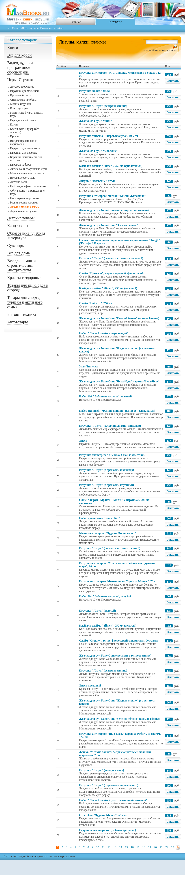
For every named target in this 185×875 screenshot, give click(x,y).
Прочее (14, 136)
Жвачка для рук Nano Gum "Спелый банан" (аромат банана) (119, 318)
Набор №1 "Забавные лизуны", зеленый (105, 396)
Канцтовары (17, 225)
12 (108, 847)
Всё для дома (18, 253)
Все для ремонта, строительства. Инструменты (22, 265)
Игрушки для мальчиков (25, 148)
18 (143, 847)
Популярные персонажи (25, 198)
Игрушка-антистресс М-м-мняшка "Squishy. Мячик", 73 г (117, 581)
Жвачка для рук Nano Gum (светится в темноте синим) (115, 655)
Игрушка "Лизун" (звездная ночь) (101, 770)
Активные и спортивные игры (28, 168)
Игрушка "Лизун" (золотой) (97, 610)
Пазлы (14, 124)
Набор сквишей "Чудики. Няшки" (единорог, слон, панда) (117, 410)
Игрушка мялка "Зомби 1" (96, 90)
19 (149, 847)
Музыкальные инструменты (27, 173)
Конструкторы (19, 108)
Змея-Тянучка (88, 366)
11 (103, 847)
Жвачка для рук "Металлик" (98, 150)
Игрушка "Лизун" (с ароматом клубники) (106, 484)
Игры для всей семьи (23, 120)
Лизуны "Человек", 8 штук (97, 180)
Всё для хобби (19, 55)
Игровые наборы (20, 164)
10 (97, 847)
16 (132, 847)
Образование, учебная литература (26, 235)
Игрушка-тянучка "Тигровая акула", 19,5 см (108, 135)
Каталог (115, 22)
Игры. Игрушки (30, 28)
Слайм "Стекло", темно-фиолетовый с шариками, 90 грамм (118, 640)
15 (126, 847)
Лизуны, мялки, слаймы (24, 206)
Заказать (173, 80)
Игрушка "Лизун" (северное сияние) (103, 105)
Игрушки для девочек (23, 152)
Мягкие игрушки (20, 103)
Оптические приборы (23, 99)
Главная (75, 22)
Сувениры (16, 245)
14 (120, 847)
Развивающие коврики (24, 202)
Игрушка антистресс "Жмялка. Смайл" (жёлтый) (112, 454)
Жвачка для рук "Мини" (95, 120)
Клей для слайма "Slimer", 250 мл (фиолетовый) (110, 165)
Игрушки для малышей (24, 90)
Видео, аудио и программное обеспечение (20, 67)
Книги (12, 47)
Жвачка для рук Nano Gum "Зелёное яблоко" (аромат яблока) (119, 718)
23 (172, 847)
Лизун (83, 440)
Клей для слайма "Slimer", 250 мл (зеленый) (108, 288)
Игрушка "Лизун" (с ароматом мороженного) (108, 785)
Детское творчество (22, 86)
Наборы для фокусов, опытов (28, 186)
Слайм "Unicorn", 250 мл (95, 303)
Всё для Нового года (22, 177)
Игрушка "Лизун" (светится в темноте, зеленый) (111, 258)
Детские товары (21, 218)
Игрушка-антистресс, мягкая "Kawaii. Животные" (112, 195)
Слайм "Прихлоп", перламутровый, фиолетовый (111, 273)
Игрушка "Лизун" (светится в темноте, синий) (109, 548)
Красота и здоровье (23, 277)
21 (161, 847)
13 (114, 847)
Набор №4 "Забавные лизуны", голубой (105, 596)
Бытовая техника (21, 314)
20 (155, 847)
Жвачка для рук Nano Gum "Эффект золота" (108, 225)
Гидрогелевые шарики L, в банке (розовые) (107, 830)
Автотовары (17, 322)
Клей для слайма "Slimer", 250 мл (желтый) (107, 625)
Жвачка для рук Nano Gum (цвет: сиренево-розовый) (114, 210)
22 (166, 847)
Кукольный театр (20, 95)
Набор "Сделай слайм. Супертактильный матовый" (113, 800)
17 (137, 847)
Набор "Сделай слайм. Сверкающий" (103, 333)
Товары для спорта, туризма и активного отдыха (24, 302)
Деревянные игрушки (23, 211)
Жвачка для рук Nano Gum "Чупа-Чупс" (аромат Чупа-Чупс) (119, 381)
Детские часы (18, 181)
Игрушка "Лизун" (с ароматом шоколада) (106, 469)
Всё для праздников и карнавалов (23, 142)
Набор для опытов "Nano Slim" (99, 518)
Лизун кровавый (90, 685)
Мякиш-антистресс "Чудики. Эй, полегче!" (107, 533)
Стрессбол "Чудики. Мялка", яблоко (103, 815)
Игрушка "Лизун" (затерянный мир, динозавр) (110, 425)
